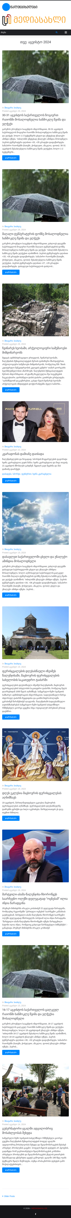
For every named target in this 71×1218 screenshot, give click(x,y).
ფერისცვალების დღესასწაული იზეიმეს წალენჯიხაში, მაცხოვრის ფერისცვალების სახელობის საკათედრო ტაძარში (30, 675)
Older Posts (8, 1196)
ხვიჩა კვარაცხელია (42, 474)
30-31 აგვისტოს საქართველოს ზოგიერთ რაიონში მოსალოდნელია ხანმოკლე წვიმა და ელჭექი (34, 119)
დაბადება (7, 474)
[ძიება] (28, 32)
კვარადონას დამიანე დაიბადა (23, 454)
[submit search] (57, 32)
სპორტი (16, 474)
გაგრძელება (11, 158)
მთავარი (9, 107)
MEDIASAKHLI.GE (39, 1208)
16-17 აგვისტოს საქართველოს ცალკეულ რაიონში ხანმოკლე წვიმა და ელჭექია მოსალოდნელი (30, 1014)
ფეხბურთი (26, 474)
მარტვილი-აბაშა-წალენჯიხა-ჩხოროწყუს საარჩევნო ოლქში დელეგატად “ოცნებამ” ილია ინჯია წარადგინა (35, 899)
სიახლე (17, 107)
